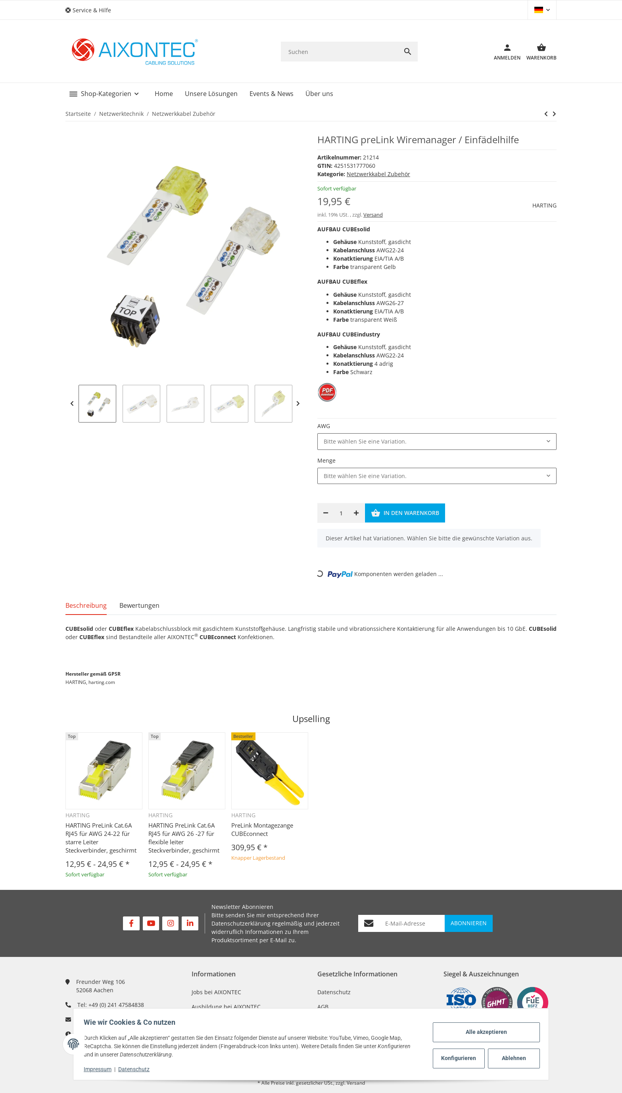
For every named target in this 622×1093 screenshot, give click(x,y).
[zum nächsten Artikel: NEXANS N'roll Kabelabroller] (546, 114)
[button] (91, 10)
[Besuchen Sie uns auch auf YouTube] (151, 923)
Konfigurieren (457, 1058)
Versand (373, 214)
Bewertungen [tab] (139, 605)
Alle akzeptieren (484, 1032)
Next (298, 404)
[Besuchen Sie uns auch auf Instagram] (170, 923)
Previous (72, 404)
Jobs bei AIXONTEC (216, 992)
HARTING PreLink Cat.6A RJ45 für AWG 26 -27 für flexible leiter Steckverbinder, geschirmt (183, 837)
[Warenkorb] (538, 51)
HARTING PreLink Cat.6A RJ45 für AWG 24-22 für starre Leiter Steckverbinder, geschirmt (100, 837)
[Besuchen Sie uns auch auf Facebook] (131, 923)
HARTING (544, 205)
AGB (322, 1006)
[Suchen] (339, 52)
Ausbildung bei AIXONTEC (226, 1006)
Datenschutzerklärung (241, 923)
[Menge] (341, 513)
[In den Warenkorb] (405, 513)
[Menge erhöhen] (356, 513)
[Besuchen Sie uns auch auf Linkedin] (190, 923)
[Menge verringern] (325, 513)
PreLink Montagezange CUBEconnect (262, 829)
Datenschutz (334, 992)
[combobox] (437, 441)
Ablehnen (511, 1058)
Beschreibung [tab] (86, 605)
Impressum (100, 1069)
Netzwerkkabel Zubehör (378, 174)
